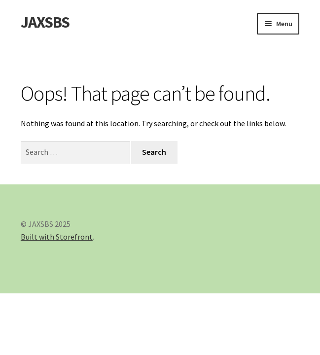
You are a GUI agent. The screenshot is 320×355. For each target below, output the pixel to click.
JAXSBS (45, 22)
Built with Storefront (57, 237)
